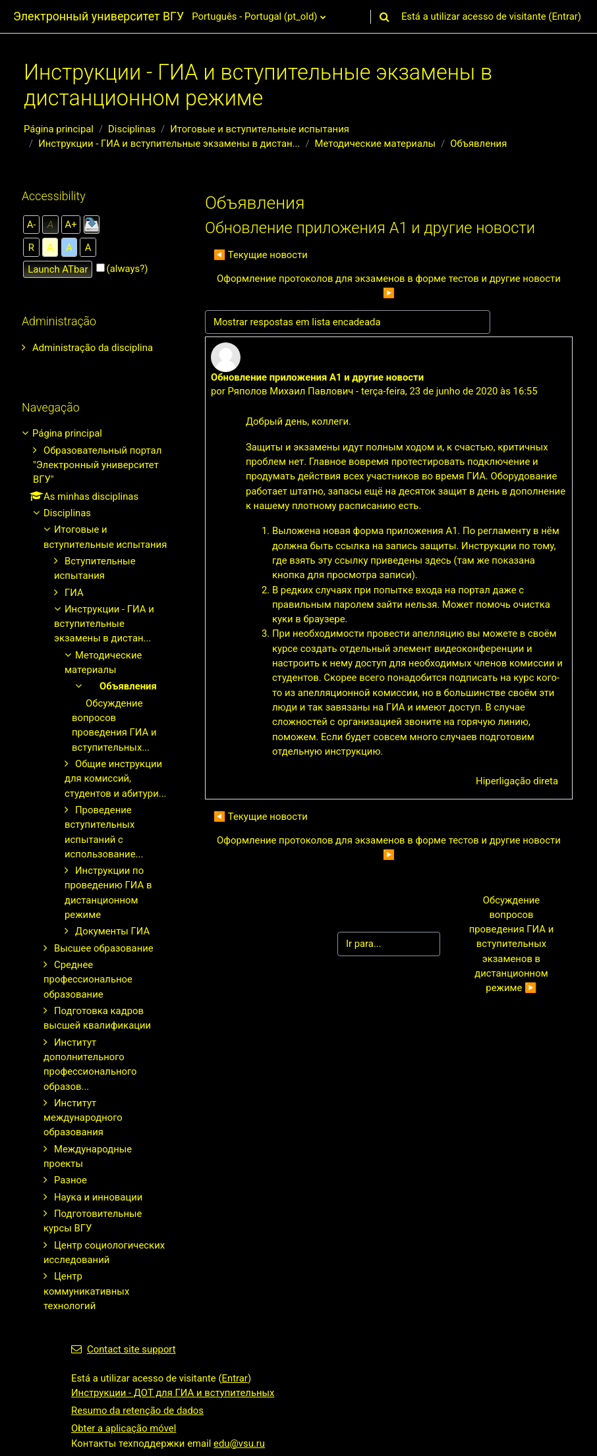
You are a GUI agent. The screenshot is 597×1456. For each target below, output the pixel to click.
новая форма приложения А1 (388, 531)
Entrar (564, 16)
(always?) (127, 269)
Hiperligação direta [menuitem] (517, 781)
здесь (438, 560)
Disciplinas (132, 129)
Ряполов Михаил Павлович (290, 391)
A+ (71, 224)
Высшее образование (104, 948)
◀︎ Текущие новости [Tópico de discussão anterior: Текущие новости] (260, 255)
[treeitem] (95, 347)
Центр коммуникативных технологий (86, 1291)
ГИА (74, 593)
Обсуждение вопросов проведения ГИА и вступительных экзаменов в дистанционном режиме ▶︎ (512, 944)
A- (31, 224)
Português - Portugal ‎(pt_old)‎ (254, 16)
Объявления (478, 143)
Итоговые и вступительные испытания (259, 129)
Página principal (59, 129)
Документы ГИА (112, 931)
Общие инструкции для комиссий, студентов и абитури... (116, 778)
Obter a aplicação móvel (123, 1428)
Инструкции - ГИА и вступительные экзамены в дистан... (169, 143)
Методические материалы (375, 143)
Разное (70, 1180)
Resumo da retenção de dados (137, 1410)
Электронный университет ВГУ (98, 16)
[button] (385, 16)
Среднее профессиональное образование (87, 979)
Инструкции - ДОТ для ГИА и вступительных (172, 1393)
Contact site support (123, 1349)
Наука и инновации (98, 1197)
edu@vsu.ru (239, 1443)
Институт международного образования (83, 1118)
